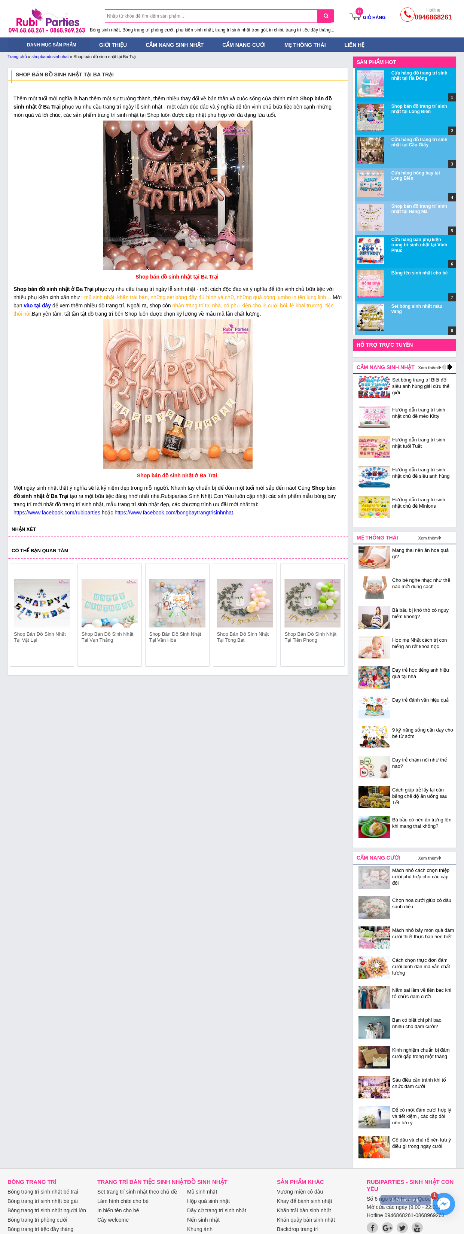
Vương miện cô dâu (300, 1192)
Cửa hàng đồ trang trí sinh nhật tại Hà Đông (419, 75)
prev (20, 616)
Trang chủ (17, 56)
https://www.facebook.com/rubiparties (56, 513)
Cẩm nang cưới (244, 45)
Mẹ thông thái (305, 45)
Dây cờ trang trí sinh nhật (216, 1210)
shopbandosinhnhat (49, 56)
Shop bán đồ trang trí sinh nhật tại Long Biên (419, 109)
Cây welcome (113, 1220)
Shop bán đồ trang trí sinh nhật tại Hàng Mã (419, 209)
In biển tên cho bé (118, 1210)
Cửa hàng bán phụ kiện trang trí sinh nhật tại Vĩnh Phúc (419, 245)
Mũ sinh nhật (202, 1192)
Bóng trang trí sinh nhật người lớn (46, 1210)
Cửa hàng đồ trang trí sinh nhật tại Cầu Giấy (419, 142)
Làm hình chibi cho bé (123, 1201)
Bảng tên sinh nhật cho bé (419, 273)
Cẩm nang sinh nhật (175, 45)
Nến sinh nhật (203, 1220)
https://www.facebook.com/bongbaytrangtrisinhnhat (174, 513)
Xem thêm (428, 367)
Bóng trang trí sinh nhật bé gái (42, 1201)
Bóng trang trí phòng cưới (37, 1220)
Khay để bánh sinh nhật (304, 1201)
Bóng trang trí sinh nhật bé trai (42, 1192)
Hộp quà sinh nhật (208, 1201)
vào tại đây (38, 305)
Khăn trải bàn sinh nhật (304, 1210)
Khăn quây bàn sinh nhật (306, 1220)
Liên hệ (355, 45)
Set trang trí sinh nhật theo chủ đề (137, 1192)
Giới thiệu (113, 45)
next (335, 616)
